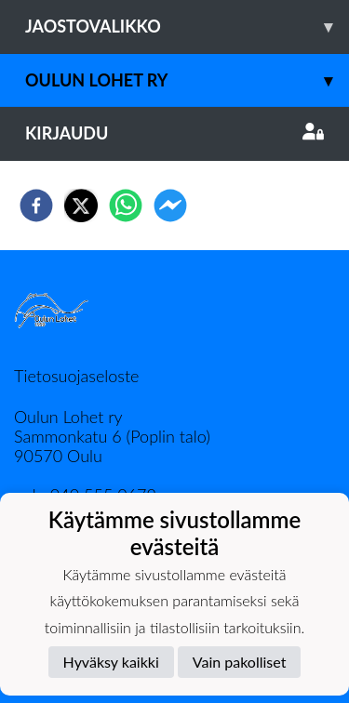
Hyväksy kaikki (111, 661)
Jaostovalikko (187, 26)
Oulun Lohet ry (187, 80)
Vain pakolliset (240, 661)
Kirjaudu (174, 133)
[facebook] (36, 205)
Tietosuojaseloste (76, 375)
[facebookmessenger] (170, 205)
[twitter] (81, 205)
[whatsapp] (125, 205)
